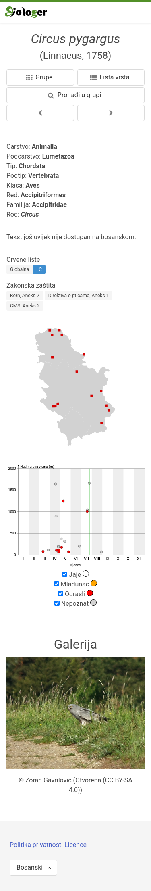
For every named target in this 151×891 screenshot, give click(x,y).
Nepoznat (75, 603)
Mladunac (75, 584)
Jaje (75, 574)
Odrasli (75, 594)
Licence (75, 845)
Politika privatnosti (37, 845)
